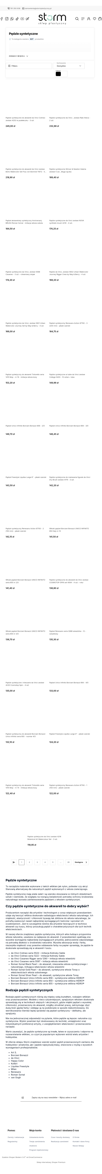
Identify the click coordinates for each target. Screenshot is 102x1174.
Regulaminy (12, 1141)
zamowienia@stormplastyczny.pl (38, 8)
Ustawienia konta (36, 1137)
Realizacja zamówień (59, 1141)
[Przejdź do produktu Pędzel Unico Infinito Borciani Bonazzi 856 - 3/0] (71, 410)
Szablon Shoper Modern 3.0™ (14, 1157)
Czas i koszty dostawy (60, 1137)
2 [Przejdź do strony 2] (31, 862)
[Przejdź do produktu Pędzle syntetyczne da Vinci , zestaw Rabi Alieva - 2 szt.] (71, 102)
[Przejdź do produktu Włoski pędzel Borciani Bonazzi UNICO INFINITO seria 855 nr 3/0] (28, 615)
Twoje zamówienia (37, 1141)
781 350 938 (15, 8)
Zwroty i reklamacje (16, 1137)
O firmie (76, 1137)
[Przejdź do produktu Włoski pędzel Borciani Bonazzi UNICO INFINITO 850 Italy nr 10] (71, 513)
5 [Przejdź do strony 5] (54, 862)
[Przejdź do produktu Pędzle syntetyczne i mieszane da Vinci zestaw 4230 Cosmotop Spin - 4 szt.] (28, 667)
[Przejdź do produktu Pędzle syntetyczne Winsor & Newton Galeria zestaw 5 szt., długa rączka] (71, 153)
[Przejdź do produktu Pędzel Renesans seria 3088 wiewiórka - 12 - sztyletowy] (71, 615)
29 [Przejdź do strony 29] (70, 862)
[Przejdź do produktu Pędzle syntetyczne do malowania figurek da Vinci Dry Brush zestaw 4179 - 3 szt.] (71, 461)
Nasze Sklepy (78, 1146)
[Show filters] (31, 66)
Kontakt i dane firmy (81, 1141)
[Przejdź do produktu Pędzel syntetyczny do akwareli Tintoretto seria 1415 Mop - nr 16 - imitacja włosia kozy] (28, 359)
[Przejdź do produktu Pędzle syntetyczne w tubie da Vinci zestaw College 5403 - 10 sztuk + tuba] (71, 359)
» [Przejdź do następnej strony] (83, 862)
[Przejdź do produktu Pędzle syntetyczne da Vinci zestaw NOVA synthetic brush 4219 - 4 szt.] (71, 205)
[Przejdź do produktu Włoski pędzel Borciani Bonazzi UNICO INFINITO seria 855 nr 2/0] (28, 564)
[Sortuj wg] (71, 66)
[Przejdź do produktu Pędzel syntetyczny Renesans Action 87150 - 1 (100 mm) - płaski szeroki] (71, 769)
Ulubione (33, 1146)
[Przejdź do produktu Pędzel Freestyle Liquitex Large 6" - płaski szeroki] (71, 718)
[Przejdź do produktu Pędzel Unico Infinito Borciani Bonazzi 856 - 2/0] (28, 410)
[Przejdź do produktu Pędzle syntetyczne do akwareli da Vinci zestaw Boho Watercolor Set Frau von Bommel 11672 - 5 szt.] (28, 153)
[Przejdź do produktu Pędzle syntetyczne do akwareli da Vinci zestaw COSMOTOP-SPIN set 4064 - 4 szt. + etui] (71, 564)
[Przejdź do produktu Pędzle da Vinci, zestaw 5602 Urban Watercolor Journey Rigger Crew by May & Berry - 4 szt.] (71, 256)
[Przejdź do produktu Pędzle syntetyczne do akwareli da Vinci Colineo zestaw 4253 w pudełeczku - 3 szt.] (28, 102)
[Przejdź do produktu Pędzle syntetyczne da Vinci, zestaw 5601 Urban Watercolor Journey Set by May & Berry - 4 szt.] (28, 307)
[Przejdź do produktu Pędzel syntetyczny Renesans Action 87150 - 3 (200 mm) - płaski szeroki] (71, 307)
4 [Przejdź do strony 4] (47, 862)
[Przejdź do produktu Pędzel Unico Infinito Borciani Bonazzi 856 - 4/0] (71, 667)
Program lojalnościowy (38, 1150)
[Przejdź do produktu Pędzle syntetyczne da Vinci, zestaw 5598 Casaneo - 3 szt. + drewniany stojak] (28, 256)
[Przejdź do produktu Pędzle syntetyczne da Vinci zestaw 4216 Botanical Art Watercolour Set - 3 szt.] (50, 821)
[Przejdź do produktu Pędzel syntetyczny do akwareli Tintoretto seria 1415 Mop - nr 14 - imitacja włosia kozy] (28, 769)
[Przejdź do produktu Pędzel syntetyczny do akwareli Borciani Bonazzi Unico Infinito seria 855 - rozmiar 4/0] (28, 718)
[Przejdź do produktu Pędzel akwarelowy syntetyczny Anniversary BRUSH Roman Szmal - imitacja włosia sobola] (28, 205)
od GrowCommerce (34, 1157)
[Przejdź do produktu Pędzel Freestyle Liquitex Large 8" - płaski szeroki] (28, 461)
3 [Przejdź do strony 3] (39, 862)
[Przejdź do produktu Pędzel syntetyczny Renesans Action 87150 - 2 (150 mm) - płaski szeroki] (28, 513)
